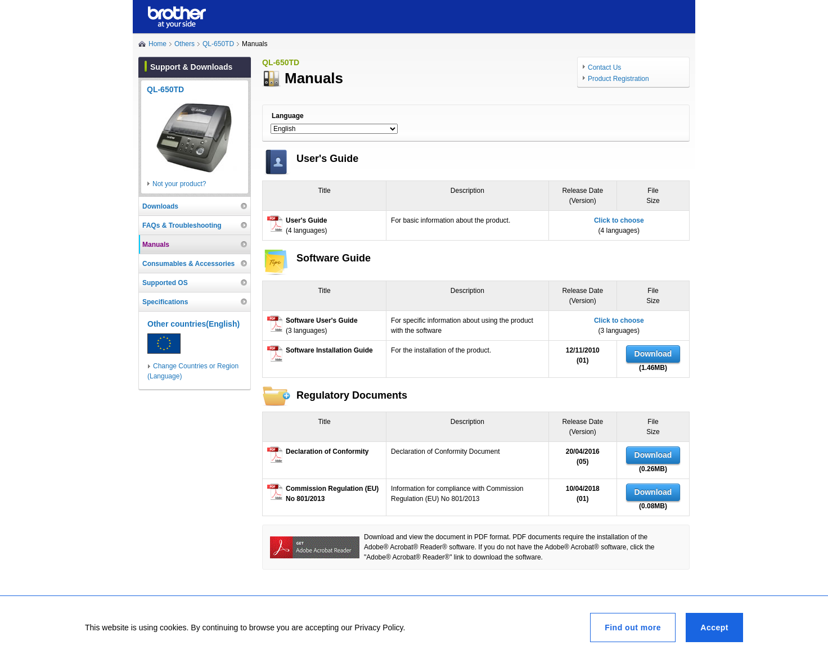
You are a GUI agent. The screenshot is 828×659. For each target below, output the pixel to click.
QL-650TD (218, 44)
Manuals (155, 245)
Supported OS (165, 283)
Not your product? (179, 184)
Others (184, 44)
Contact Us (604, 67)
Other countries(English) (193, 323)
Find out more (633, 627)
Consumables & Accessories (188, 264)
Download (653, 353)
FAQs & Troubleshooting (182, 225)
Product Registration (618, 79)
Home (157, 44)
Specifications (165, 302)
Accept (714, 627)
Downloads (160, 206)
